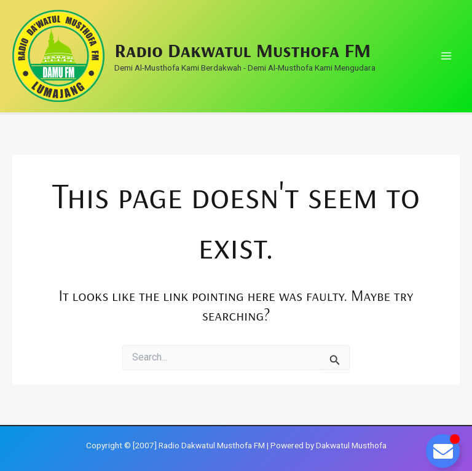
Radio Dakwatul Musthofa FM (242, 49)
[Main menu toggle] (446, 56)
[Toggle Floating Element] (443, 451)
